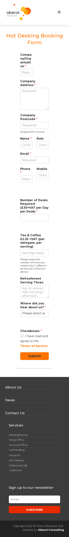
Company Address (28, 83)
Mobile (42, 169)
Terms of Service (33, 346)
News (10, 400)
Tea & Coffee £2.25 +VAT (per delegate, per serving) (32, 241)
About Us (13, 387)
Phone (25, 170)
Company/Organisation (25, 60)
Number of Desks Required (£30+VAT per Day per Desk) (34, 205)
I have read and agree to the (34, 341)
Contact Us (14, 413)
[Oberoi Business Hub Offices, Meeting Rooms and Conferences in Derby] (19, 12)
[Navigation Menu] (59, 12)
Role (40, 138)
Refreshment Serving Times (31, 280)
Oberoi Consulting (51, 530)
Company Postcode (29, 117)
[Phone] (26, 179)
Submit (34, 356)
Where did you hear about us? (33, 305)
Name (26, 138)
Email (25, 153)
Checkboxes (31, 331)
